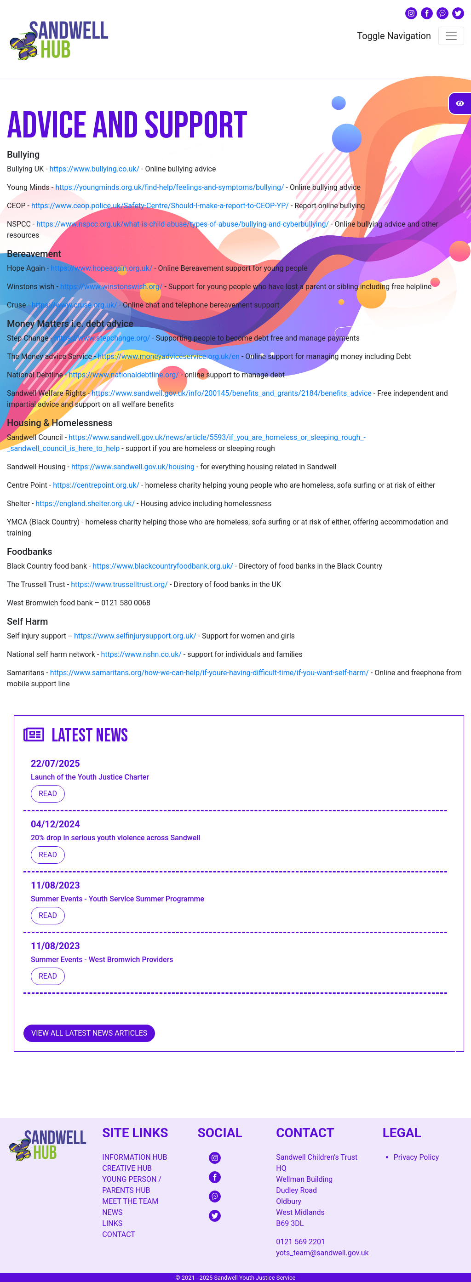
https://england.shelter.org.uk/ (85, 503)
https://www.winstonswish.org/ (111, 286)
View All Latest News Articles (89, 1033)
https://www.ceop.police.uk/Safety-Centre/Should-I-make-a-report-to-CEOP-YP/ (160, 205)
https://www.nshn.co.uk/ (141, 654)
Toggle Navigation (394, 35)
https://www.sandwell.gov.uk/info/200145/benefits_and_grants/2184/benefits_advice (232, 393)
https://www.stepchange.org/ (102, 338)
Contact (118, 1234)
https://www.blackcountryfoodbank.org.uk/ (162, 566)
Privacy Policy (416, 1157)
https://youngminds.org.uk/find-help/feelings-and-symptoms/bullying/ (169, 187)
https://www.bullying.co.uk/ (95, 169)
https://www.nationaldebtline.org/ (123, 374)
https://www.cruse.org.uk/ (74, 305)
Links (112, 1223)
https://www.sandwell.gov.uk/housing (133, 466)
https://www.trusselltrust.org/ (119, 584)
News (112, 1212)
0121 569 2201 (300, 1241)
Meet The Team (130, 1201)
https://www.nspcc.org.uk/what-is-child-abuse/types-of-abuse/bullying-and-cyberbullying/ (182, 224)
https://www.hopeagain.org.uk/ (101, 268)
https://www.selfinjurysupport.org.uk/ (135, 636)
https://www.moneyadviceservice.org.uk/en (169, 356)
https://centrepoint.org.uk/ (96, 485)
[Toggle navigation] (451, 36)
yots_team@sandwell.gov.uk (322, 1252)
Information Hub (134, 1157)
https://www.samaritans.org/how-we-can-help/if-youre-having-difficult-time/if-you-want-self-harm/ (209, 672)
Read (48, 793)
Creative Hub (127, 1168)
